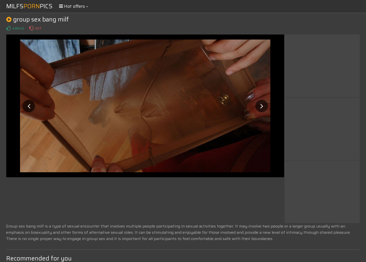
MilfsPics (29, 6)
